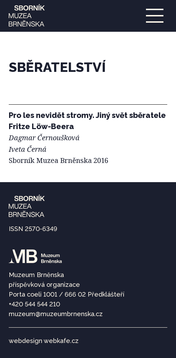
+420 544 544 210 (34, 304)
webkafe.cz (61, 340)
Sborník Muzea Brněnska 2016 (58, 160)
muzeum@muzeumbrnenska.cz (56, 314)
